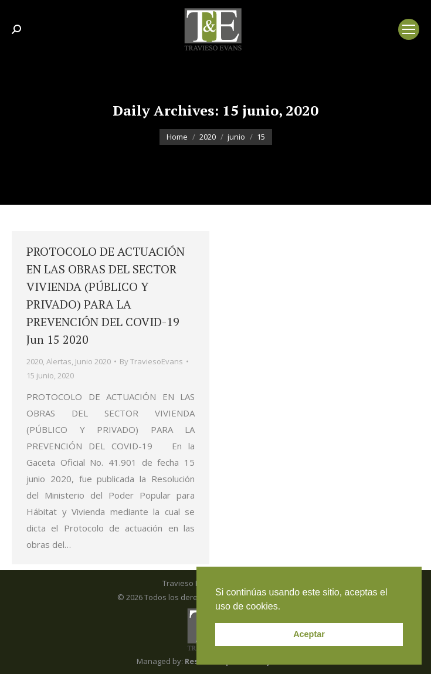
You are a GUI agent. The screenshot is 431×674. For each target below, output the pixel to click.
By (151, 361)
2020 (34, 361)
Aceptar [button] (309, 634)
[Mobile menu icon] (408, 29)
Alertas (59, 361)
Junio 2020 (93, 361)
